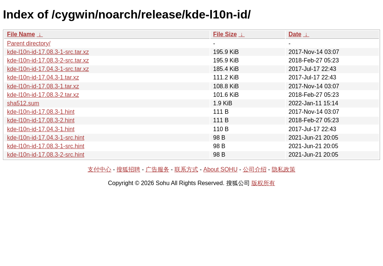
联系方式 (186, 169)
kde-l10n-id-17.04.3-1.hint (40, 129)
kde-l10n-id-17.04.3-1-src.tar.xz (48, 69)
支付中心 (99, 169)
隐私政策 (283, 169)
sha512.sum (23, 103)
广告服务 (157, 169)
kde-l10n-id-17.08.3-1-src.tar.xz (48, 52)
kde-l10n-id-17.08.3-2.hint (40, 120)
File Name (21, 34)
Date (295, 34)
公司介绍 (255, 169)
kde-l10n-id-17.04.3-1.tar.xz (43, 77)
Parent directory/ (28, 43)
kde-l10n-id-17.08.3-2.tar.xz (43, 95)
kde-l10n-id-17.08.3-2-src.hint (45, 154)
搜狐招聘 (128, 169)
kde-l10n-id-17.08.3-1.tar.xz (43, 86)
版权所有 (263, 183)
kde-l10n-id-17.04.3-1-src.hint (45, 137)
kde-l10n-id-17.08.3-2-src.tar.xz (48, 60)
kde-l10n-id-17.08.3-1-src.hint (45, 146)
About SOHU (220, 169)
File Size (225, 34)
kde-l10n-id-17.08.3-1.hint (40, 112)
